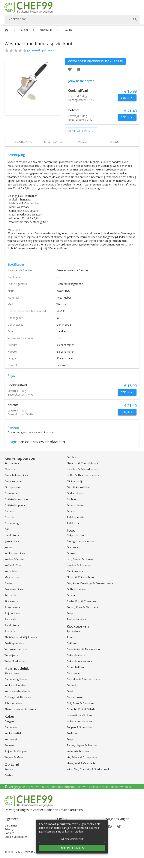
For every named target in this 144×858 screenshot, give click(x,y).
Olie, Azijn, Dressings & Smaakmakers (90, 583)
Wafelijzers (11, 655)
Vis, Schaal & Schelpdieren (82, 757)
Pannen (9, 745)
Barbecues (10, 727)
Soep (70, 613)
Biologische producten (80, 541)
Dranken (72, 553)
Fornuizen (10, 511)
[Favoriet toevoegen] (69, 69)
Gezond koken (75, 697)
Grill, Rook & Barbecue (80, 703)
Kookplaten (11, 571)
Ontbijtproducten (77, 589)
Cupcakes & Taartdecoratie (83, 679)
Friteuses (10, 517)
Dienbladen (73, 457)
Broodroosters (13, 481)
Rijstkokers (11, 601)
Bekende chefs (76, 655)
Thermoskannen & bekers (20, 709)
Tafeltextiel (73, 523)
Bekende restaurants (79, 661)
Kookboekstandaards (17, 691)
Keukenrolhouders (15, 685)
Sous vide (10, 619)
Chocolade (73, 673)
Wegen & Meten (14, 757)
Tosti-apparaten (14, 643)
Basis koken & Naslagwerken (84, 649)
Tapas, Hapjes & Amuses (82, 745)
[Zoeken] (67, 19)
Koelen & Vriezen (14, 559)
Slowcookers (12, 607)
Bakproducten (75, 535)
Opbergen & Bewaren (17, 697)
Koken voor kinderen (79, 721)
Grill (6, 529)
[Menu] (135, 7)
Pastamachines (13, 589)
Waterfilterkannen (15, 661)
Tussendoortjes (76, 619)
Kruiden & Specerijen (79, 565)
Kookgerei (10, 739)
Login (12, 441)
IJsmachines (11, 541)
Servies (71, 511)
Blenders (9, 469)
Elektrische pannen (15, 505)
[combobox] (72, 19)
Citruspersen (12, 487)
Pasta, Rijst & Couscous (81, 601)
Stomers (9, 631)
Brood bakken (75, 667)
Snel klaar (72, 733)
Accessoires (11, 463)
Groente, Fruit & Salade (81, 709)
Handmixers (11, 535)
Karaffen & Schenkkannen (82, 469)
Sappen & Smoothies (79, 727)
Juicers (8, 547)
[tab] (23, 141)
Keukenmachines (14, 553)
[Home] (6, 30)
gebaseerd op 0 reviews (41, 50)
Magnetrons (11, 577)
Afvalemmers (12, 673)
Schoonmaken (13, 703)
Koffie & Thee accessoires (83, 475)
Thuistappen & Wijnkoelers (20, 637)
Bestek (8, 775)
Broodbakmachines (16, 475)
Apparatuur (73, 631)
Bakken (71, 643)
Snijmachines (12, 613)
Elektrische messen (16, 499)
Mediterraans (75, 571)
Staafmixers (11, 625)
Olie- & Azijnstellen (78, 487)
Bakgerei (9, 721)
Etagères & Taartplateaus (82, 463)
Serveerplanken (76, 505)
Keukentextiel (12, 733)
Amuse (8, 769)
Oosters (71, 595)
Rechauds (10, 595)
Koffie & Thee (13, 565)
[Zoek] (135, 19)
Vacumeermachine (15, 649)
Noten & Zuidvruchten (80, 577)
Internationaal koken (79, 715)
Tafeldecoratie (75, 517)
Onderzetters (75, 493)
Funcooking (11, 523)
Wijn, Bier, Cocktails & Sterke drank (88, 769)
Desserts (72, 685)
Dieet (70, 691)
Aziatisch (72, 637)
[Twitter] (118, 826)
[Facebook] (109, 826)
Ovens (8, 583)
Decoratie (73, 547)
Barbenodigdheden (16, 679)
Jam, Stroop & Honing (80, 559)
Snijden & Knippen (15, 751)
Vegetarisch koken (78, 751)
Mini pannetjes (76, 481)
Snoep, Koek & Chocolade (83, 607)
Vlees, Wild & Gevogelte (81, 763)
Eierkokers (10, 493)
